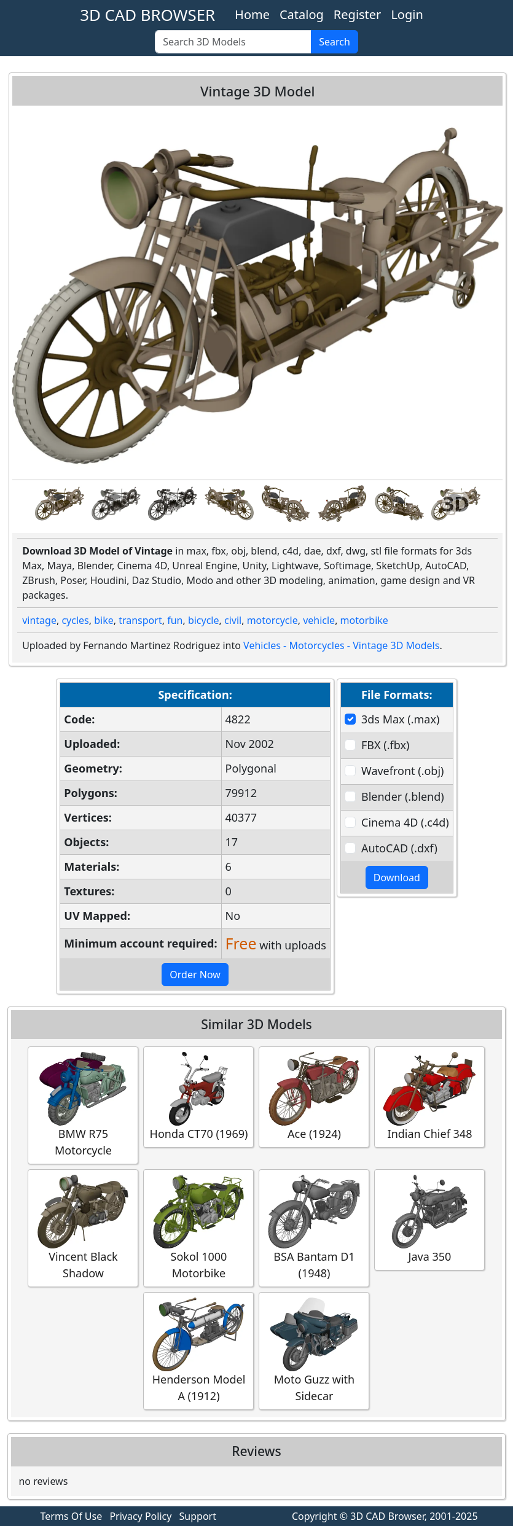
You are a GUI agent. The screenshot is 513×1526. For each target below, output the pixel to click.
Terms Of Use (72, 1516)
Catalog (302, 14)
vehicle (319, 620)
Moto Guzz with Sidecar (314, 1350)
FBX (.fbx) (385, 745)
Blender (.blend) (402, 796)
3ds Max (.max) (400, 719)
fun (174, 620)
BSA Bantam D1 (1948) (314, 1227)
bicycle (203, 620)
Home (252, 14)
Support (197, 1516)
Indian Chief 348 (429, 1096)
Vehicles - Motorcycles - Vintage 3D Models (341, 645)
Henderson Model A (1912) (198, 1350)
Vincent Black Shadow (83, 1227)
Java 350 (429, 1219)
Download (397, 877)
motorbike (364, 620)
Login (407, 14)
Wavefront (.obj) (402, 770)
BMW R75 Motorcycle (83, 1105)
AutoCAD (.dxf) (399, 848)
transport (140, 620)
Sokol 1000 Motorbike (198, 1227)
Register (358, 14)
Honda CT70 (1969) (198, 1096)
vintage (39, 620)
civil (232, 620)
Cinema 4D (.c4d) (405, 822)
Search (334, 42)
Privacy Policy (140, 1516)
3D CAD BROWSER (147, 15)
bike (104, 620)
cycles (74, 620)
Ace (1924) (314, 1096)
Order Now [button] (195, 974)
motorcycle (272, 620)
